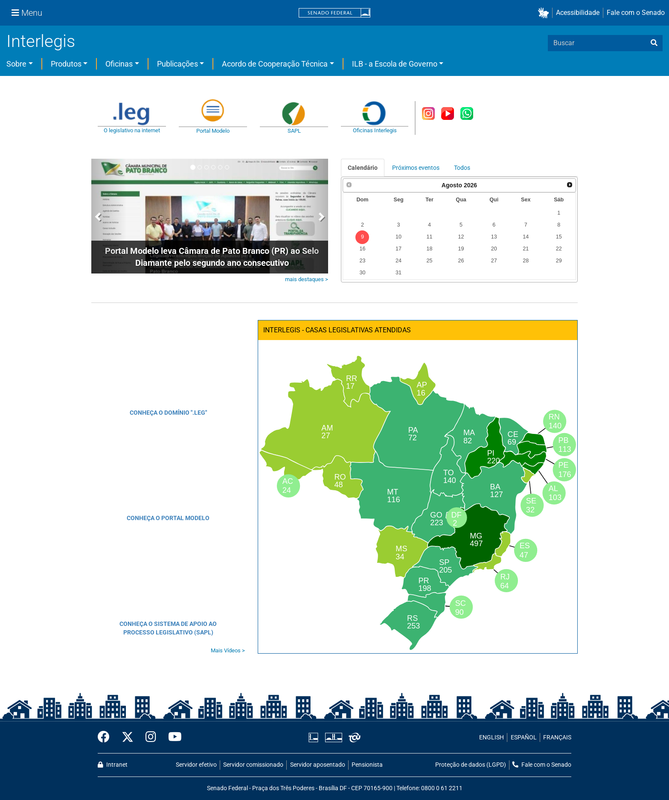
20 (494, 249)
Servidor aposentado (317, 764)
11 (429, 237)
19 (461, 249)
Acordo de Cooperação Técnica (275, 63)
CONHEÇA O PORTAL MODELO (168, 518)
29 (559, 261)
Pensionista (367, 764)
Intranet (113, 764)
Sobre (16, 63)
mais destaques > (306, 279)
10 (398, 237)
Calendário (363, 167)
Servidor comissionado (253, 764)
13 (494, 237)
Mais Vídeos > (228, 650)
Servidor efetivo (196, 764)
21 (526, 249)
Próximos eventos (415, 167)
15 (559, 237)
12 (461, 237)
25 (429, 261)
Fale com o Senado (636, 13)
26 (461, 261)
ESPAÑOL (524, 737)
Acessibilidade (577, 13)
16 (362, 249)
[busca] (654, 43)
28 (526, 261)
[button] (545, 13)
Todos (462, 167)
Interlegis (40, 41)
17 (398, 249)
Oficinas (119, 63)
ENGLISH (491, 737)
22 (559, 249)
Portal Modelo (213, 131)
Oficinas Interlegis (375, 130)
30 (362, 273)
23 (362, 261)
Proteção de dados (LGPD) (470, 764)
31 (398, 273)
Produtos (66, 63)
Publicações (177, 63)
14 (526, 237)
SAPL (294, 131)
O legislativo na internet (132, 130)
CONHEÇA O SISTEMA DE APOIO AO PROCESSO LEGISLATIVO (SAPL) (168, 628)
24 (398, 261)
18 (429, 249)
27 (494, 261)
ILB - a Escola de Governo (394, 63)
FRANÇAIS (557, 737)
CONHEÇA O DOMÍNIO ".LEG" (168, 412)
